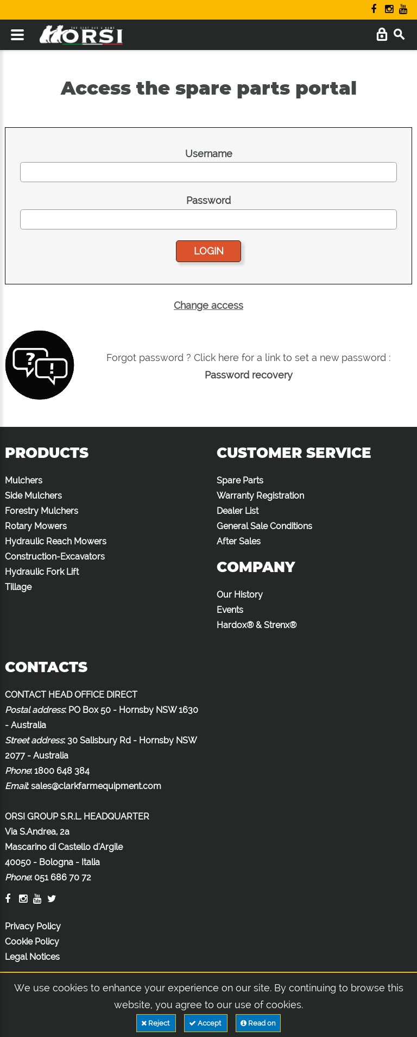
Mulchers (23, 480)
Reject (156, 1023)
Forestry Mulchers (41, 511)
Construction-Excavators (55, 556)
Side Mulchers (33, 495)
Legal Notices (32, 957)
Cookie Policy (32, 941)
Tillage (18, 587)
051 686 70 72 (62, 877)
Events (230, 610)
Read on (258, 1023)
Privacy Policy (33, 926)
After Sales (239, 541)
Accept (206, 1023)
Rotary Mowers (36, 526)
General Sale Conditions (264, 526)
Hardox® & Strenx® (256, 625)
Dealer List (237, 511)
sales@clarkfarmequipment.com (96, 786)
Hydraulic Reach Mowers (55, 541)
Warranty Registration (260, 495)
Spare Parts (240, 480)
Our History (240, 594)
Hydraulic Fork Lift (42, 572)
